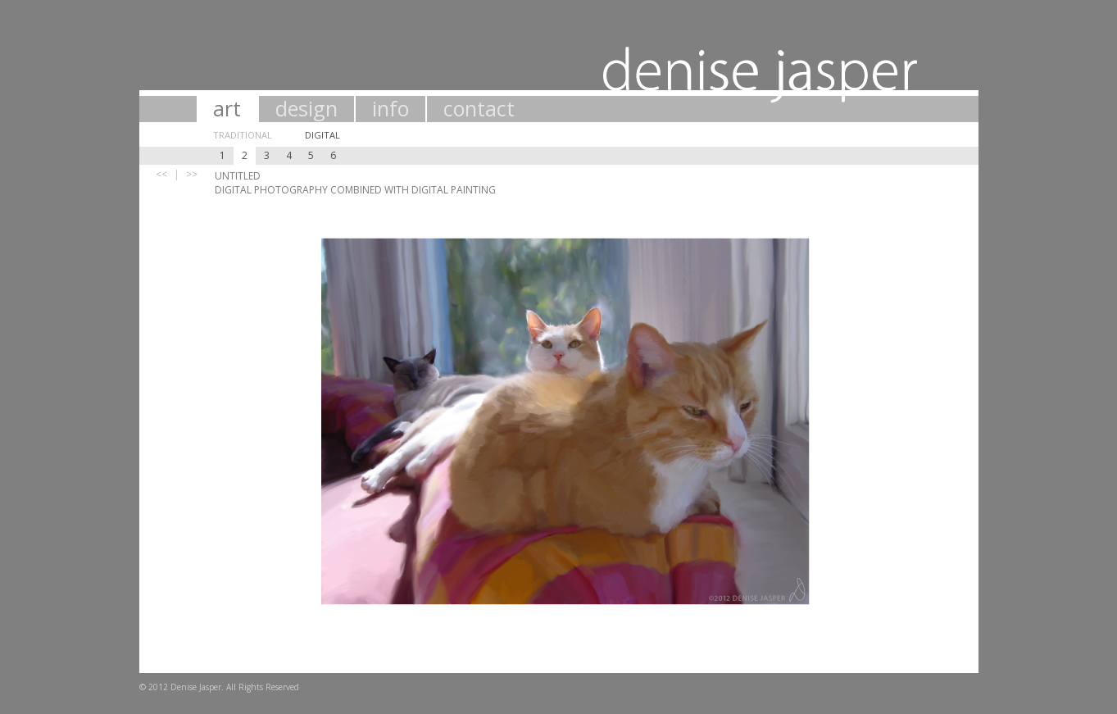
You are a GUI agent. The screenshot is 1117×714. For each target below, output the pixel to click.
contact (479, 108)
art (227, 108)
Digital (322, 135)
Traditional (242, 135)
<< (161, 174)
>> (192, 174)
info (390, 108)
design (306, 108)
